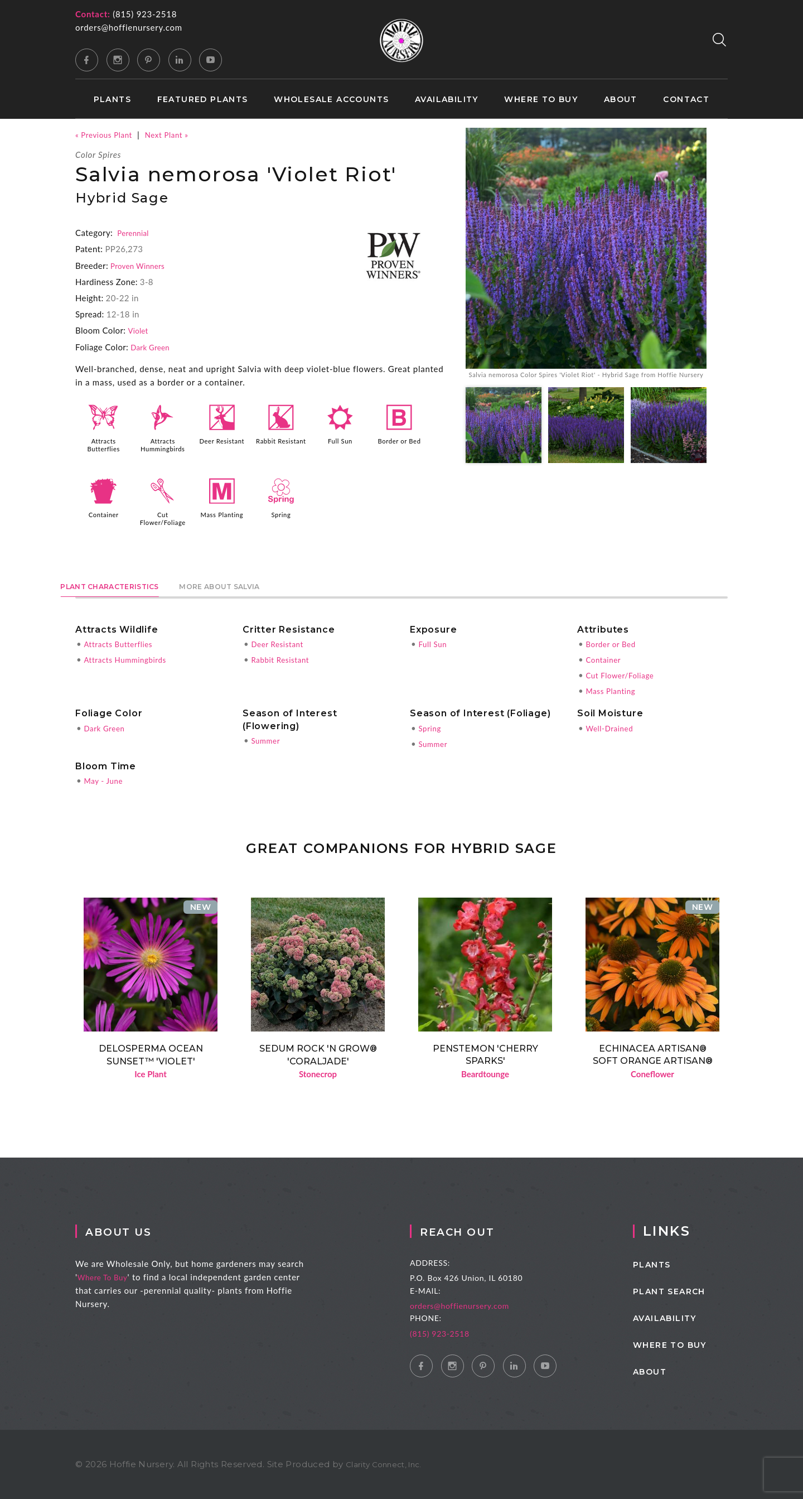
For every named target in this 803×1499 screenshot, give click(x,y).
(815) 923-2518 (145, 14)
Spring (281, 513)
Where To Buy (117, 1277)
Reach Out (486, 1231)
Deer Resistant (222, 444)
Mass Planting (221, 513)
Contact (686, 99)
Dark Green (152, 347)
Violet (139, 330)
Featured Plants (202, 99)
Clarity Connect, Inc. (390, 1464)
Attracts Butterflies (103, 444)
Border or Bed (399, 440)
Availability (446, 99)
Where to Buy (541, 99)
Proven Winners (141, 266)
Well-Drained (613, 726)
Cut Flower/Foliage (164, 517)
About (620, 99)
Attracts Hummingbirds (163, 444)
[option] (586, 262)
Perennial (135, 233)
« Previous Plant (107, 134)
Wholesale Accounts (331, 99)
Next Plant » (177, 134)
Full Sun (340, 440)
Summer (267, 739)
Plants (112, 99)
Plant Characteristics (134, 582)
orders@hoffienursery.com (128, 27)
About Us (139, 1231)
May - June (106, 779)
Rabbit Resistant (281, 444)
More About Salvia (292, 582)
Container (103, 513)
